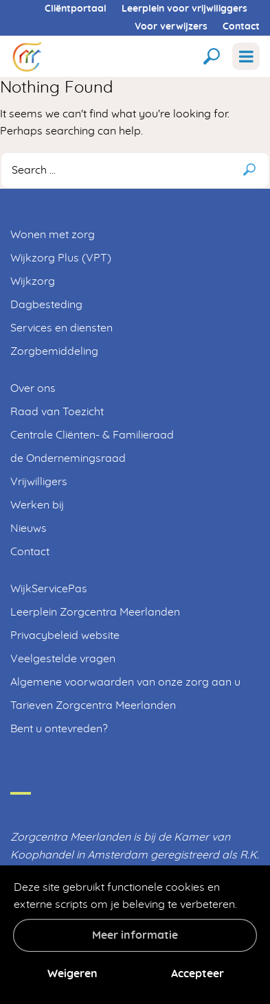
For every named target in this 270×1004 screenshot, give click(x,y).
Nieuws (28, 528)
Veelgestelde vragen (62, 658)
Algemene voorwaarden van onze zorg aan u (125, 682)
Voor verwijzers (171, 27)
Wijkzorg (32, 281)
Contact (241, 27)
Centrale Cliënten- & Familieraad (92, 435)
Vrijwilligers (38, 481)
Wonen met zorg (52, 234)
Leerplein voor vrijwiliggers (184, 9)
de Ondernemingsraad (68, 458)
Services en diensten (61, 328)
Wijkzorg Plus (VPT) (60, 258)
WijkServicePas (48, 588)
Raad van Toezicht (57, 411)
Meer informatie (135, 935)
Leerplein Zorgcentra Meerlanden (95, 612)
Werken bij (37, 505)
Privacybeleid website (65, 635)
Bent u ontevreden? (59, 728)
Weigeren (72, 973)
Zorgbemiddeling (54, 351)
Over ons (33, 388)
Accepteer (197, 973)
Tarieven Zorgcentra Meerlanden (93, 705)
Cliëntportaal (75, 9)
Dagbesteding (46, 304)
